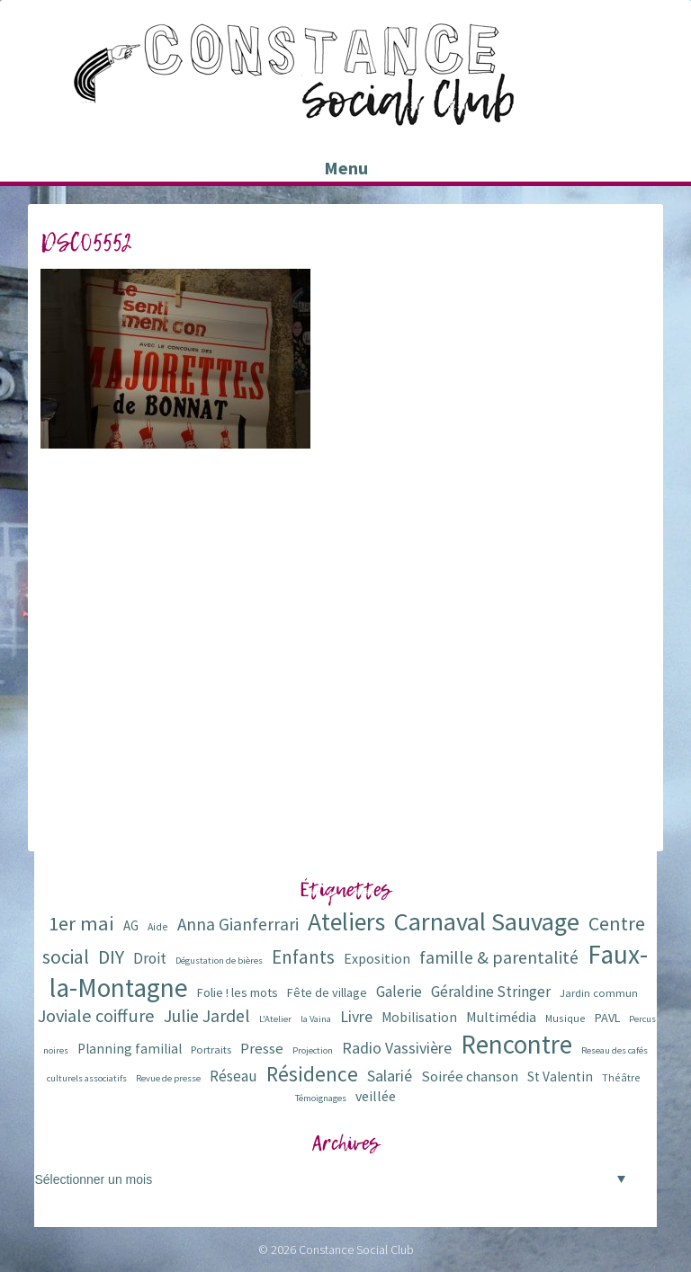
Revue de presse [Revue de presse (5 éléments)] (168, 1078)
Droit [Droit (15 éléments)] (149, 958)
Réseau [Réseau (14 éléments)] (233, 1076)
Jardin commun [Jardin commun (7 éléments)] (599, 993)
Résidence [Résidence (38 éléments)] (312, 1074)
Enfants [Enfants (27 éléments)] (303, 957)
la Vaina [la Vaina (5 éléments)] (316, 1019)
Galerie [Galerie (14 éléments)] (399, 991)
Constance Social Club (356, 1249)
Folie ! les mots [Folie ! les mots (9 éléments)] (237, 992)
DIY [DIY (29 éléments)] (111, 957)
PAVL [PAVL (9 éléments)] (607, 1018)
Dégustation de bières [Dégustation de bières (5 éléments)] (219, 960)
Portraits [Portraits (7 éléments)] (211, 1049)
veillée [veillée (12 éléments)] (375, 1096)
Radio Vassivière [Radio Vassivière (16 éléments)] (397, 1047)
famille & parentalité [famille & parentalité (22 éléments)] (499, 957)
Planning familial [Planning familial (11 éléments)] (129, 1048)
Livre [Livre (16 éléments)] (356, 1016)
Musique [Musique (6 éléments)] (565, 1018)
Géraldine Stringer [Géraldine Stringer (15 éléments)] (491, 991)
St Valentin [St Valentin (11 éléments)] (560, 1076)
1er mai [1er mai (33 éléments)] (81, 923)
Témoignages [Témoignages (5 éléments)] (320, 1098)
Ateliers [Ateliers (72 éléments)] (346, 922)
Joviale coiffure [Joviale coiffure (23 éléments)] (96, 1015)
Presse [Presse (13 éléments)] (261, 1048)
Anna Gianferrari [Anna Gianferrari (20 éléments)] (238, 924)
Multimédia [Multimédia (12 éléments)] (501, 1017)
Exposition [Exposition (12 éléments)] (377, 958)
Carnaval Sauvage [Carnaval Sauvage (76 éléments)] (486, 921)
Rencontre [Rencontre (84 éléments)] (516, 1044)
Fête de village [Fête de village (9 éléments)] (327, 992)
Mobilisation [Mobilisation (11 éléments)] (419, 1017)
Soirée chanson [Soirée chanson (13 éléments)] (469, 1076)
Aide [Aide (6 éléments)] (158, 926)
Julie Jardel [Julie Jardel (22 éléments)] (207, 1015)
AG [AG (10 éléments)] (131, 925)
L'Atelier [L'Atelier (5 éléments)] (275, 1019)
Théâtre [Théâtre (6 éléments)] (621, 1077)
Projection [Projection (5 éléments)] (312, 1050)
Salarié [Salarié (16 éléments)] (389, 1075)
